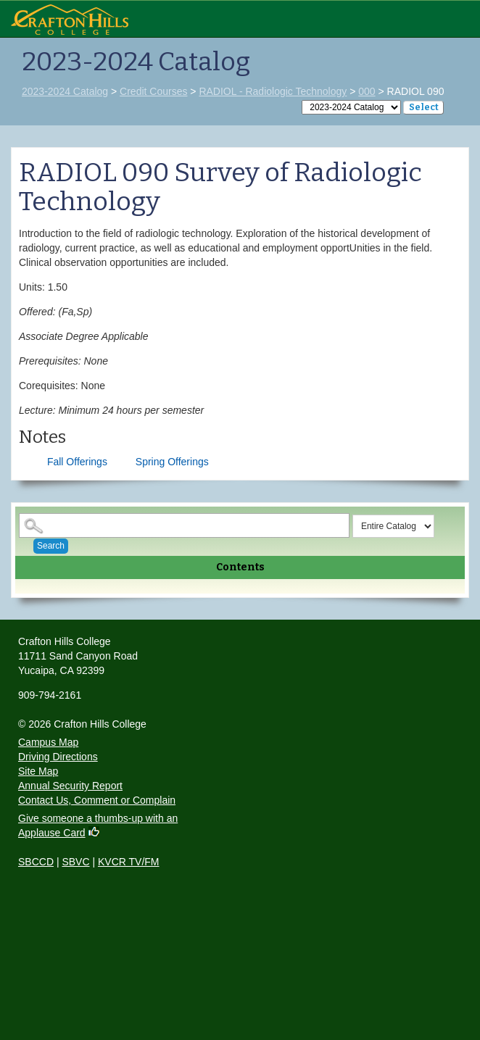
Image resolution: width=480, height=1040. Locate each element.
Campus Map (48, 742)
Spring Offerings (172, 461)
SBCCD (36, 862)
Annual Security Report (70, 785)
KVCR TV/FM (129, 862)
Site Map (38, 771)
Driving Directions (58, 756)
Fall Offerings (77, 461)
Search (51, 546)
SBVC (75, 862)
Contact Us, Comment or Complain (96, 800)
